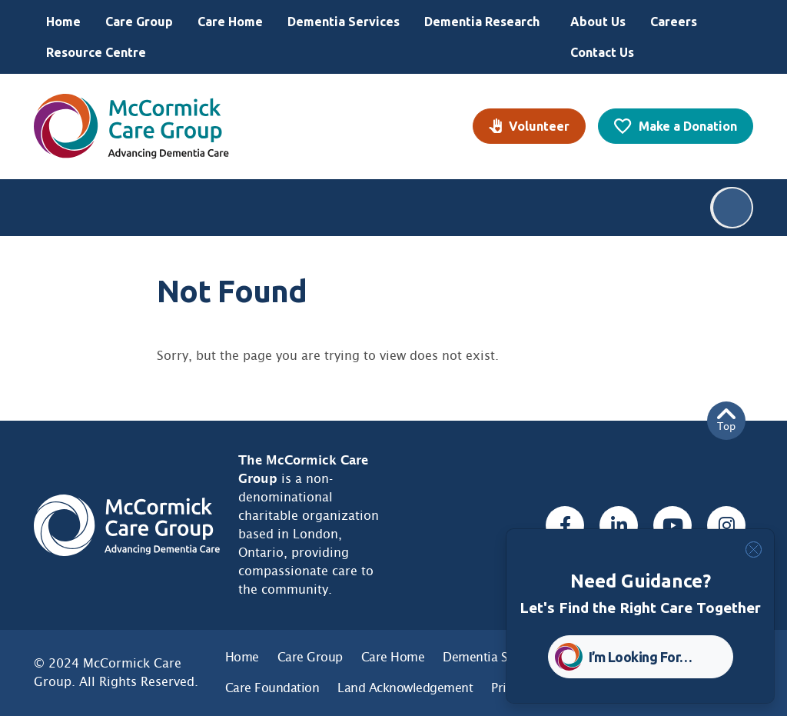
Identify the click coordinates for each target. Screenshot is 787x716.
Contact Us (602, 52)
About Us (598, 21)
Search (732, 207)
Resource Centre (96, 52)
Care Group (139, 21)
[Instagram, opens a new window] (726, 525)
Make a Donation (688, 126)
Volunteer (539, 126)
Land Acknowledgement (405, 688)
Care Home (230, 21)
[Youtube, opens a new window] (672, 525)
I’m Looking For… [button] (640, 656)
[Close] (753, 549)
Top (726, 420)
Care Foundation (272, 688)
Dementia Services (343, 21)
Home (63, 21)
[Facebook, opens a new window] (565, 525)
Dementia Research (482, 21)
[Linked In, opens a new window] (618, 525)
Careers (673, 21)
